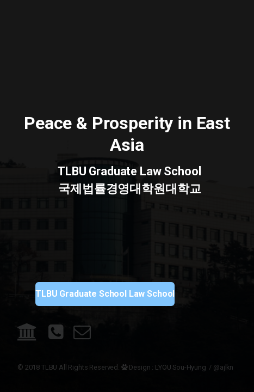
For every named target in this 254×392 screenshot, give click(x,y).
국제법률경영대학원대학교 (127, 188)
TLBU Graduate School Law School (105, 294)
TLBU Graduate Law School (127, 171)
